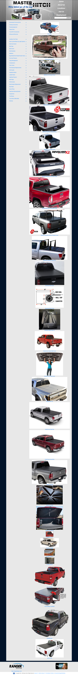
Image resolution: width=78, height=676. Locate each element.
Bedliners (18, 54)
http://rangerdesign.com (16, 671)
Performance (18, 82)
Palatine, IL (52, 673)
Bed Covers (18, 49)
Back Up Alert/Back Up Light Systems (18, 42)
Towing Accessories (18, 25)
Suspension (18, 94)
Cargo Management (18, 61)
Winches (18, 101)
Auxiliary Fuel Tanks (18, 39)
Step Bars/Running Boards (18, 92)
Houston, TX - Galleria (37, 673)
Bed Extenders (18, 51)
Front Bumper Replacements (18, 68)
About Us (61, 5)
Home (61, 1)
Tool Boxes (18, 96)
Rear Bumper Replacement (18, 84)
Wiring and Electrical (18, 34)
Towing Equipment (18, 27)
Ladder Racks (18, 75)
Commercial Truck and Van (18, 22)
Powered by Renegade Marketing (60, 673)
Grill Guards (18, 70)
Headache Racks (18, 73)
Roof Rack (18, 87)
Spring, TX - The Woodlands (46, 673)
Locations (61, 8)
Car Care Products (18, 58)
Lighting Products (18, 77)
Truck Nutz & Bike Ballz (18, 99)
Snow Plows (18, 89)
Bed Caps (18, 46)
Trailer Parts (18, 30)
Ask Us (61, 12)
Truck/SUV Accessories (18, 32)
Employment (61, 15)
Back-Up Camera (18, 44)
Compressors (18, 63)
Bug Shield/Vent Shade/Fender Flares (18, 56)
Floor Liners (18, 65)
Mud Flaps (18, 80)
